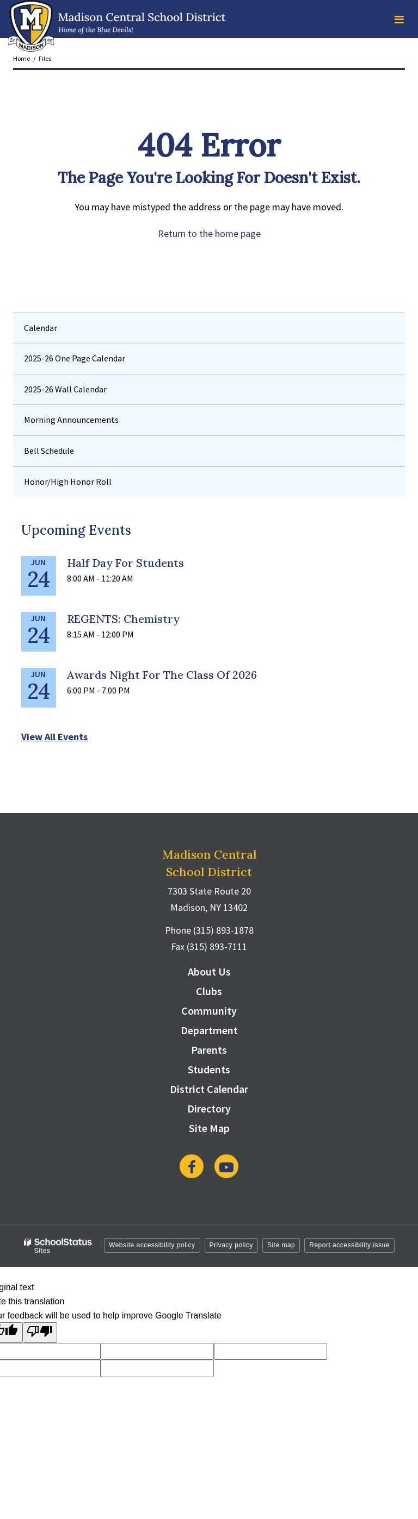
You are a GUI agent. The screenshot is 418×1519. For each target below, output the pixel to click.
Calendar (40, 327)
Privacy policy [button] (231, 1245)
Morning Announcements (71, 419)
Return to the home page (209, 233)
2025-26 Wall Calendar (65, 389)
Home (21, 58)
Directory (209, 1108)
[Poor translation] (39, 1332)
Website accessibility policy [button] (152, 1245)
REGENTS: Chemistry (123, 619)
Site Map (209, 1128)
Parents (209, 1050)
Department (209, 1030)
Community (209, 1010)
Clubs (209, 991)
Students (209, 1069)
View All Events (54, 736)
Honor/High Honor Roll (68, 481)
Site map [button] (281, 1245)
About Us (209, 971)
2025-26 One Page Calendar (74, 358)
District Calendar (209, 1089)
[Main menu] (399, 19)
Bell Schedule (49, 450)
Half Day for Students (125, 563)
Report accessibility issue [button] (349, 1245)
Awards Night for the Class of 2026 (162, 675)
